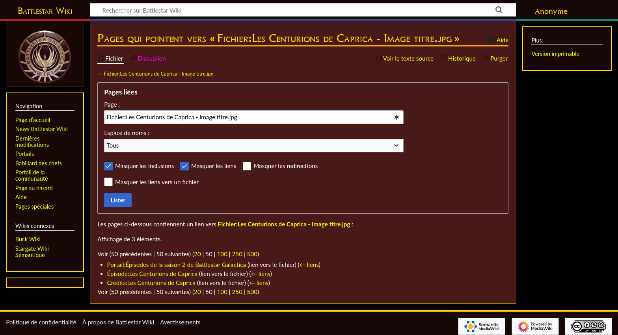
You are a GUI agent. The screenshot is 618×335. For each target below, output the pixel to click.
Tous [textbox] (113, 145)
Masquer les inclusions (144, 165)
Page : (112, 104)
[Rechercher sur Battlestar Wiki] (303, 10)
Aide (496, 40)
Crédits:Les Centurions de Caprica (151, 282)
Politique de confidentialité (41, 322)
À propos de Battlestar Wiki (118, 322)
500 (252, 253)
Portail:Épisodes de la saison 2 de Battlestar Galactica (176, 264)
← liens (309, 264)
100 (222, 253)
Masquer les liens (213, 165)
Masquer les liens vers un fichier (157, 181)
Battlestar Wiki (45, 10)
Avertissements (180, 322)
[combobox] (254, 117)
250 (237, 253)
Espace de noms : (126, 132)
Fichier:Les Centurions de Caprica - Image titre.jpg (158, 73)
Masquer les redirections (285, 165)
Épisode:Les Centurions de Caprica (152, 273)
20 (197, 253)
